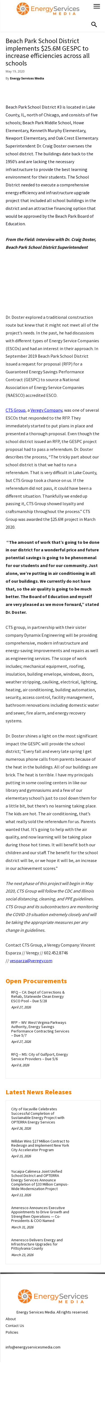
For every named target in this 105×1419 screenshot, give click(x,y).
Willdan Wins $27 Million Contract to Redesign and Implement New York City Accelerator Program (40, 1145)
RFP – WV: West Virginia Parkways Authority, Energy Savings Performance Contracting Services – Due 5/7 (40, 1029)
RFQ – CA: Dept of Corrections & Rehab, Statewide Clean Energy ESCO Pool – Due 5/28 (38, 996)
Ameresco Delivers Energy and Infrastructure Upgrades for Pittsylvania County (37, 1244)
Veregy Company (46, 410)
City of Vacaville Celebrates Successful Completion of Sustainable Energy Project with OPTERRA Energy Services (37, 1115)
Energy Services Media (27, 78)
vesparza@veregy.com (31, 960)
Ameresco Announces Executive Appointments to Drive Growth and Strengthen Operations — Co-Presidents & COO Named (40, 1214)
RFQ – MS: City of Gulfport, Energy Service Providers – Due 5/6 (39, 1056)
